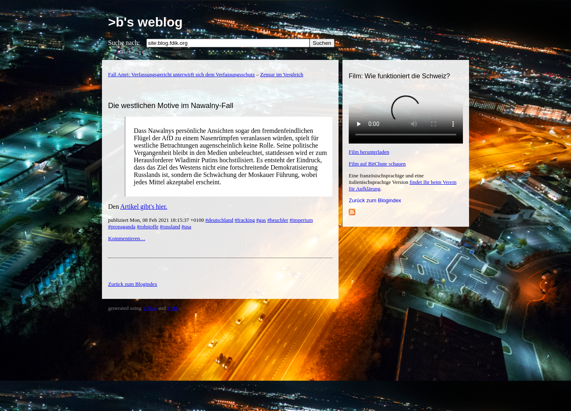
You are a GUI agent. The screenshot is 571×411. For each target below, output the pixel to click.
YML (173, 308)
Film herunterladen (369, 152)
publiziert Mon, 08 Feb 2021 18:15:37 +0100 (156, 220)
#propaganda (121, 226)
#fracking (245, 220)
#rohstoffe (147, 226)
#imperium (301, 220)
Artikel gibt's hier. (143, 206)
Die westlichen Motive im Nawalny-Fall (170, 106)
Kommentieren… (126, 238)
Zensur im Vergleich (281, 74)
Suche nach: (124, 42)
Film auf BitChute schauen (377, 164)
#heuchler (277, 220)
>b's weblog (145, 22)
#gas (261, 220)
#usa (186, 226)
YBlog (150, 308)
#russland (170, 226)
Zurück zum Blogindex (375, 200)
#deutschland (219, 220)
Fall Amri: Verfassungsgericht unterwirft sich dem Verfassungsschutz (181, 74)
